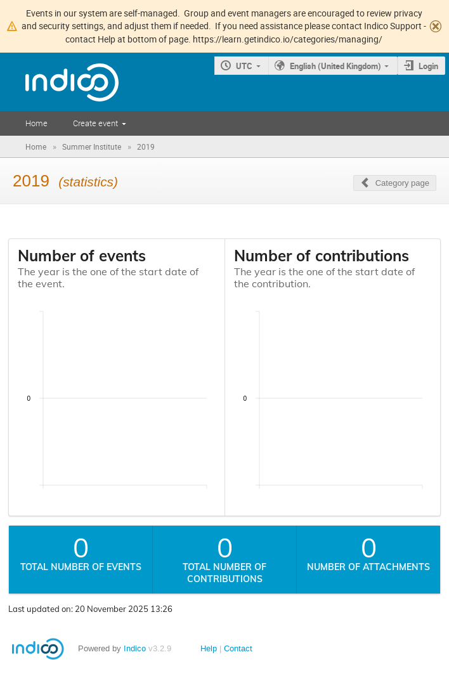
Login (428, 66)
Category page (402, 183)
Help (208, 648)
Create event (95, 123)
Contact (238, 648)
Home (36, 123)
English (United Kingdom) (335, 66)
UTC (244, 66)
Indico (135, 648)
